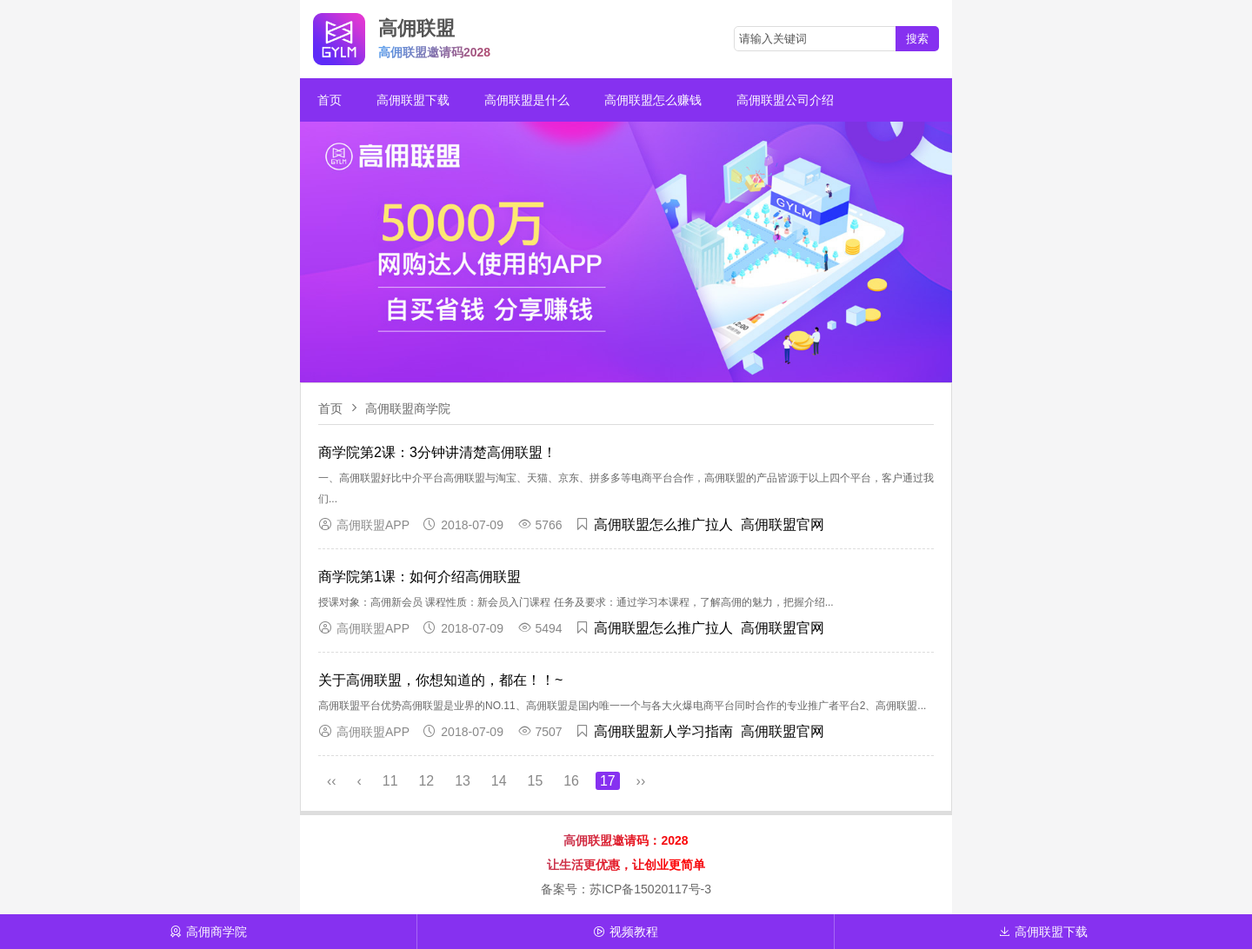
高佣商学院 (208, 932)
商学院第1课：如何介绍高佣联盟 (419, 576)
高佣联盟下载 (413, 100)
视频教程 (625, 932)
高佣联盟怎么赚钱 (653, 100)
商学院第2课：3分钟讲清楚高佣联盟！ (437, 452)
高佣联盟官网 (782, 524)
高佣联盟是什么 (526, 100)
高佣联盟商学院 (407, 408)
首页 (329, 100)
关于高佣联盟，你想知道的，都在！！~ (440, 680)
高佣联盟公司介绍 (785, 100)
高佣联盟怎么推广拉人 (663, 524)
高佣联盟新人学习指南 (663, 731)
